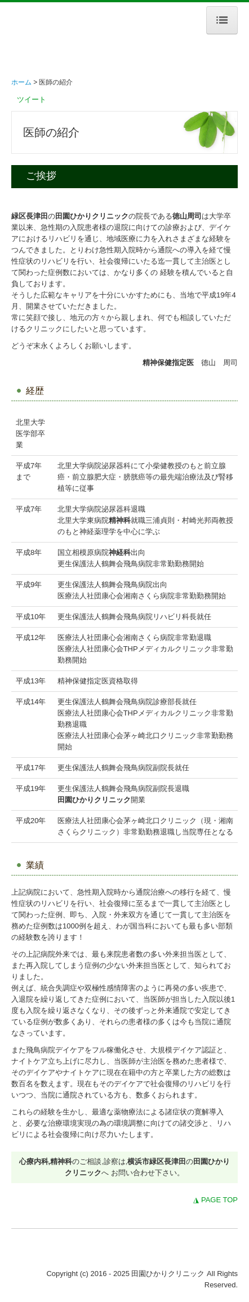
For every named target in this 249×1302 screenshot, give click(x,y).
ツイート (31, 99)
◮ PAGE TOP (215, 1200)
